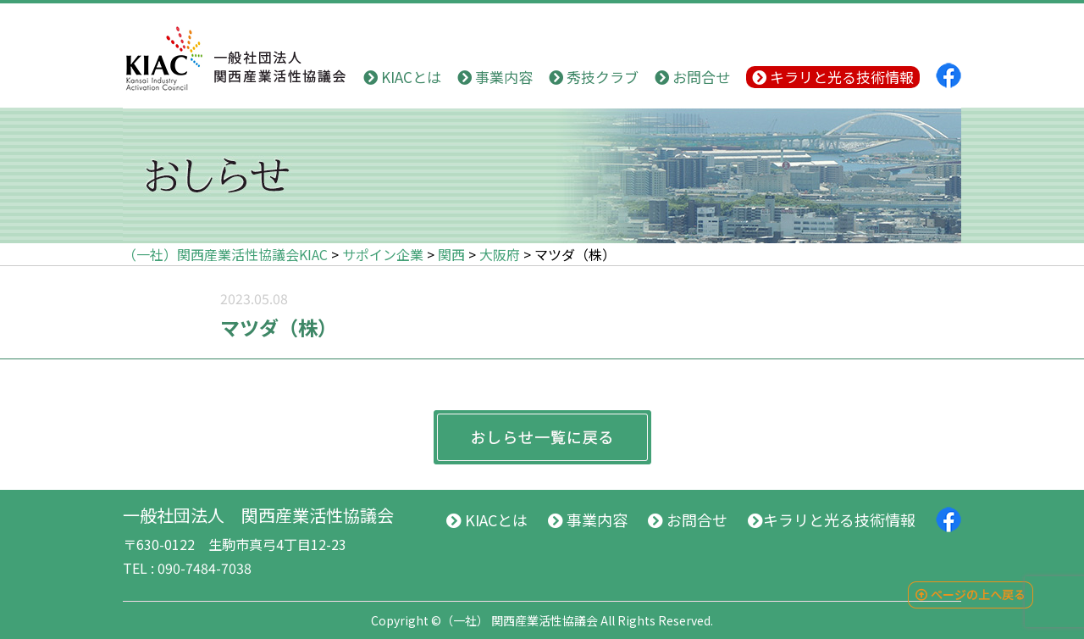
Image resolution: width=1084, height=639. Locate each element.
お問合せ (692, 76)
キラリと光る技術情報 (833, 76)
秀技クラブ (594, 76)
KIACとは (402, 76)
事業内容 (495, 76)
